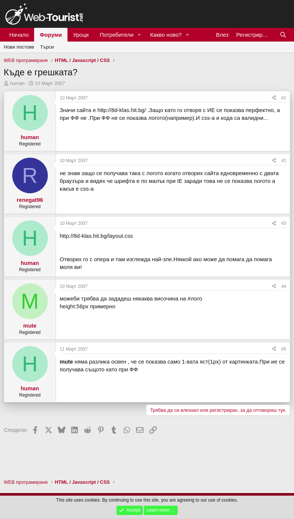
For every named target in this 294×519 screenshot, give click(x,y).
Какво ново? (166, 35)
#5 (283, 349)
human (17, 83)
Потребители (116, 35)
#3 (283, 223)
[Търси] (283, 35)
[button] (139, 35)
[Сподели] (274, 98)
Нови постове (19, 47)
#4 (283, 286)
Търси (47, 47)
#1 (283, 98)
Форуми (51, 35)
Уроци (81, 35)
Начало (19, 35)
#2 (283, 160)
